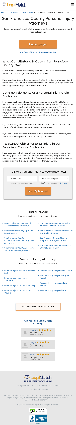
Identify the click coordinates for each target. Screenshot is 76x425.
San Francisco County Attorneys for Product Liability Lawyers (19, 249)
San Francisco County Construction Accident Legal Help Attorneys (19, 240)
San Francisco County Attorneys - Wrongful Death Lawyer (55, 246)
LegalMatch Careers (39, 389)
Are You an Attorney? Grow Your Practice (38, 52)
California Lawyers (26, 12)
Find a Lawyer (38, 44)
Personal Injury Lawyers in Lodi (53, 290)
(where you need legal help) (22, 183)
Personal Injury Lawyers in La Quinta (56, 270)
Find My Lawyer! (38, 191)
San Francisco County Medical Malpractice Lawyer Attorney (53, 239)
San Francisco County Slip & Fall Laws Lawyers (18, 231)
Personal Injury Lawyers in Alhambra (15, 279)
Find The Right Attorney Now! (38, 306)
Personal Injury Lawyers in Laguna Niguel (55, 276)
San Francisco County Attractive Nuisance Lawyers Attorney (55, 224)
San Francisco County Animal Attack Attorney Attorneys (17, 224)
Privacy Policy (41, 385)
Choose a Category (49, 178)
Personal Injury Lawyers (9, 12)
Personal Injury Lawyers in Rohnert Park (19, 271)
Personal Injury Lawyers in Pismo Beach (54, 284)
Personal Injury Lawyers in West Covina (18, 291)
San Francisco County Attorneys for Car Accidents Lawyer (56, 231)
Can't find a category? (54, 183)
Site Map (56, 385)
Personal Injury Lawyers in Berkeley (19, 285)
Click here (63, 183)
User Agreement (23, 385)
